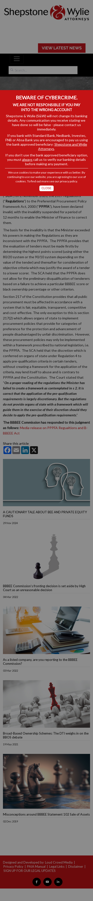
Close (47, 188)
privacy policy (68, 181)
